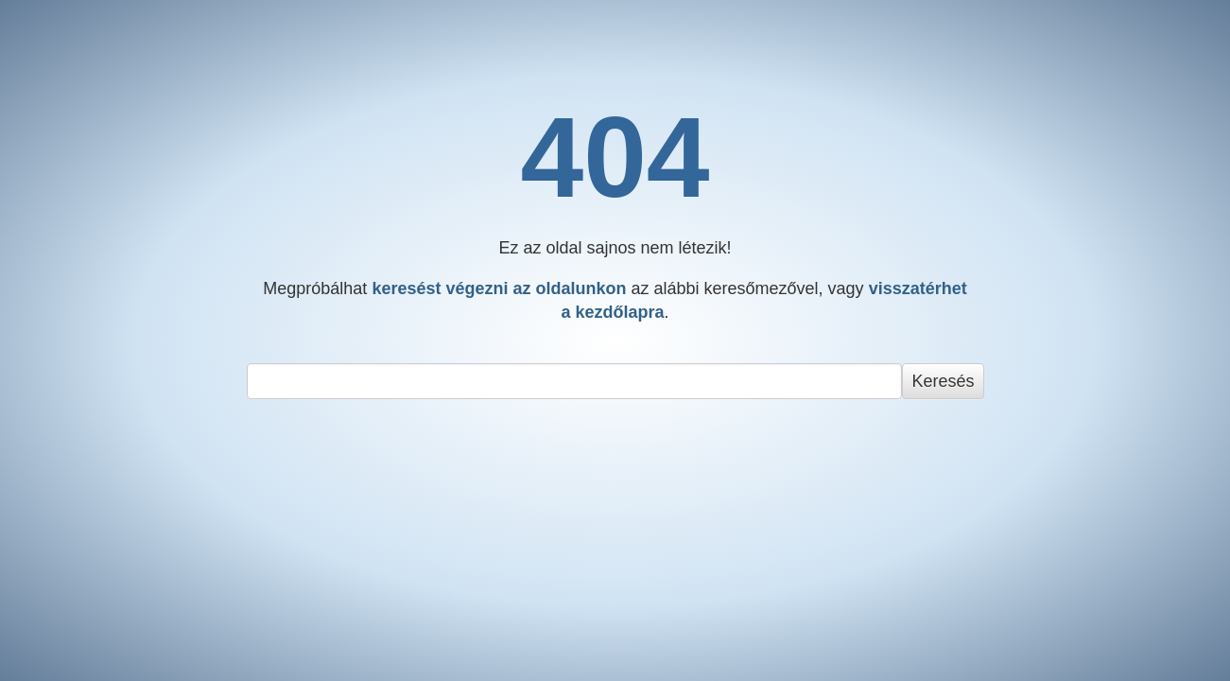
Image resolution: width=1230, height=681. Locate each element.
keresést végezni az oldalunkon (499, 288)
